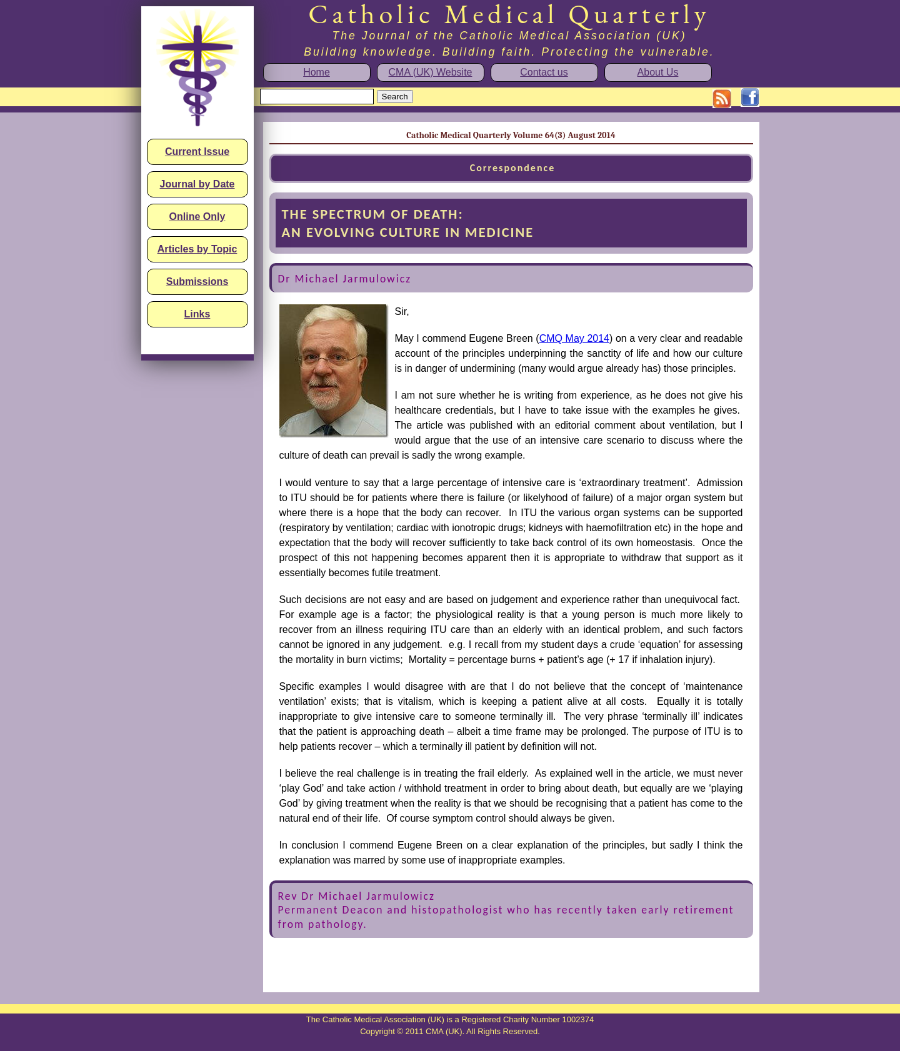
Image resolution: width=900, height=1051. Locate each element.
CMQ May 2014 (574, 338)
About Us (658, 72)
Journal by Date (196, 184)
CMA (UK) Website (430, 72)
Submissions (197, 281)
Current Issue (197, 151)
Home (316, 72)
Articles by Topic (198, 249)
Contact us (544, 72)
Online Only (197, 216)
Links (197, 314)
